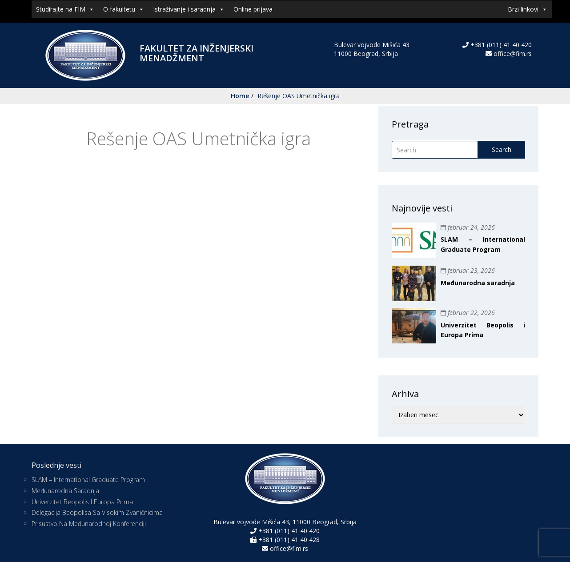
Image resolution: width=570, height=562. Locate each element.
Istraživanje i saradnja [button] (189, 9)
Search (501, 149)
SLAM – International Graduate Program (88, 479)
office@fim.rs (513, 53)
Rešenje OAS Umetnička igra (298, 96)
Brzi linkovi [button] (527, 9)
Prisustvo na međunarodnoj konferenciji (89, 523)
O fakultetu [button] (123, 9)
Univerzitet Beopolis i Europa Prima (82, 502)
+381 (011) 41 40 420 (500, 44)
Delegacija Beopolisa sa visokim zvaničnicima (97, 512)
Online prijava (253, 9)
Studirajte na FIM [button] (65, 9)
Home (240, 96)
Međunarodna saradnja (478, 283)
